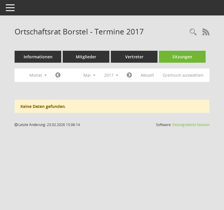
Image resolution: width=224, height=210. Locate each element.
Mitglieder (86, 57)
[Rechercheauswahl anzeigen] (193, 32)
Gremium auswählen (183, 75)
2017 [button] (111, 75)
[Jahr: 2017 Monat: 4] (58, 75)
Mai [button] (89, 75)
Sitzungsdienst (190, 124)
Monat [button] (38, 75)
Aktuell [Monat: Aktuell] (147, 75)
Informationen (38, 57)
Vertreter (134, 57)
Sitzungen (182, 57)
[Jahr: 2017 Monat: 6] (129, 75)
